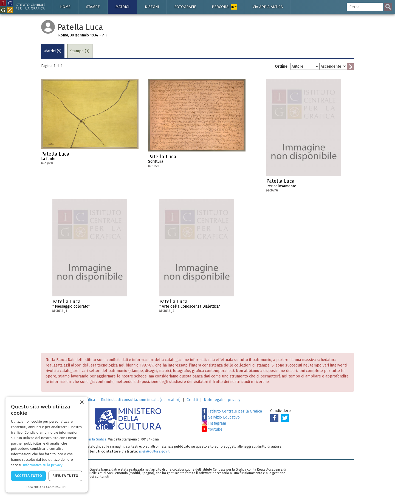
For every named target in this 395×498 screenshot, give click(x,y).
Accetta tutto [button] (28, 475)
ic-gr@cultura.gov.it (154, 451)
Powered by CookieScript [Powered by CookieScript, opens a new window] (47, 487)
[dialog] (46, 445)
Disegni (152, 6)
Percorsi (224, 7)
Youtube (212, 429)
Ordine (281, 66)
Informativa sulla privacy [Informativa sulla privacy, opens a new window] (43, 465)
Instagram (214, 423)
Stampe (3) (79, 51)
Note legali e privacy (222, 399)
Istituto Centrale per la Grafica (232, 411)
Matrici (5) (52, 51)
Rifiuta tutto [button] (65, 475)
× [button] (82, 402)
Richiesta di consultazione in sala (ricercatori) (140, 399)
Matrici (122, 6)
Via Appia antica (268, 6)
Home (65, 6)
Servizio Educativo (221, 417)
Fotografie (185, 6)
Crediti (192, 399)
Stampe (93, 6)
